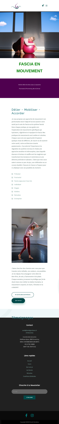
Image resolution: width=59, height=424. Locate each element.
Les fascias (29, 370)
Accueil (29, 361)
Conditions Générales (29, 376)
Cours (29, 364)
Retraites (29, 373)
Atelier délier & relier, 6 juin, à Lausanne (29, 84)
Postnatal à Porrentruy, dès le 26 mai (29, 88)
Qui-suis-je (29, 367)
